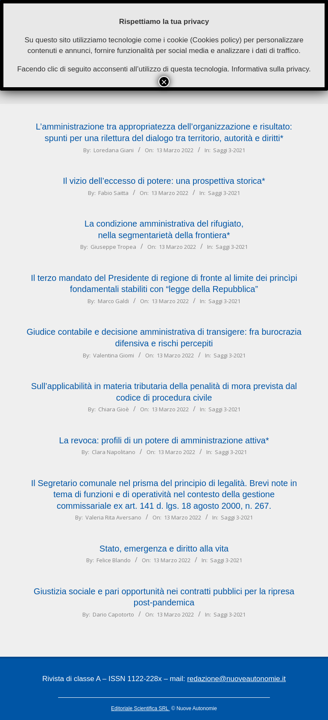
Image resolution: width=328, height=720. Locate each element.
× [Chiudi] (164, 81)
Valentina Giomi (113, 355)
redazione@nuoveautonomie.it (236, 679)
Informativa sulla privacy (270, 69)
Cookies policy (216, 40)
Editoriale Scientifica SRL (140, 708)
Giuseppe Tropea (113, 247)
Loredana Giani (114, 150)
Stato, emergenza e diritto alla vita (164, 548)
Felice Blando (114, 560)
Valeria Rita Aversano (113, 517)
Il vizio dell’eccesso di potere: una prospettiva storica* (164, 181)
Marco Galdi (113, 301)
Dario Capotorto (113, 614)
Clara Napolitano (113, 452)
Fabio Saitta (113, 193)
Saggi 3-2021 (229, 150)
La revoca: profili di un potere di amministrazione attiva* (164, 440)
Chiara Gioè (113, 409)
